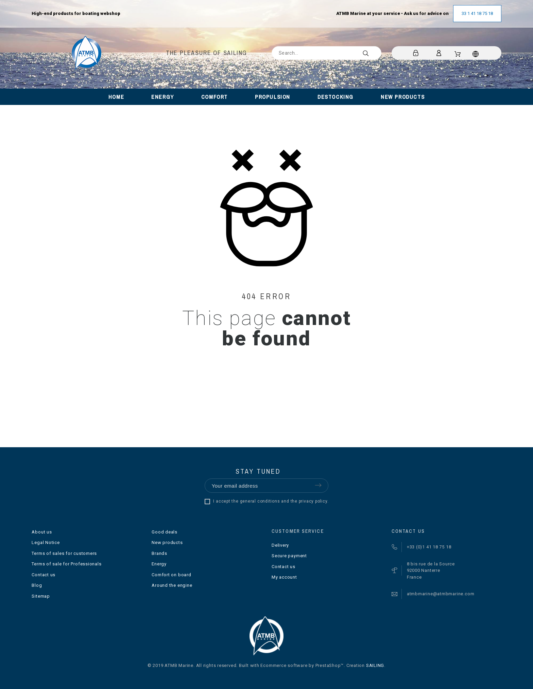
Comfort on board (171, 574)
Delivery (280, 545)
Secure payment (289, 555)
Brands (159, 553)
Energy (159, 563)
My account (284, 577)
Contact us (43, 574)
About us (42, 531)
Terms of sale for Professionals (66, 563)
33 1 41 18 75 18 (477, 13)
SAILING (375, 665)
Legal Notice (45, 542)
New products (167, 542)
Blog (37, 585)
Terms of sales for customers (64, 553)
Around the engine (172, 585)
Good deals (164, 531)
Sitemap (41, 596)
